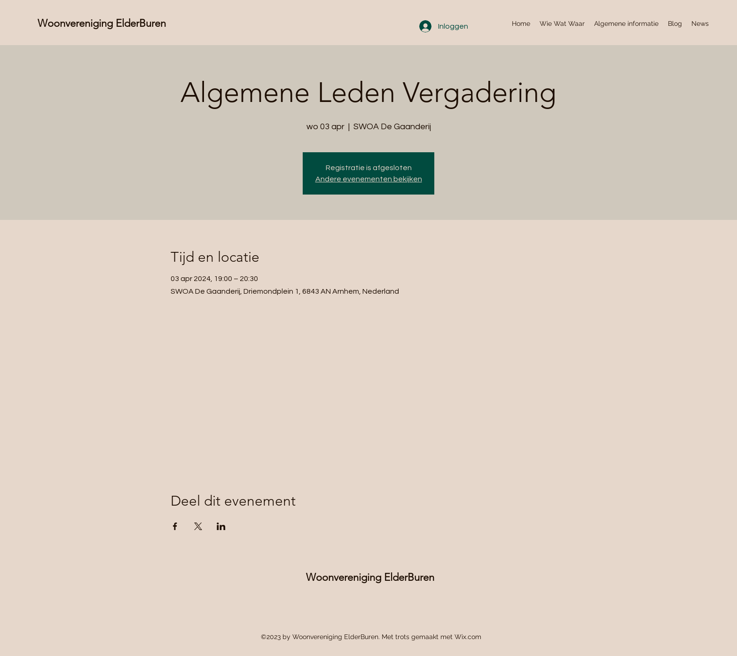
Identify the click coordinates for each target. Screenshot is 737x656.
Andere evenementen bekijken (368, 179)
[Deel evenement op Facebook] (175, 526)
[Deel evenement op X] (198, 526)
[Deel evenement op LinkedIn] (221, 526)
